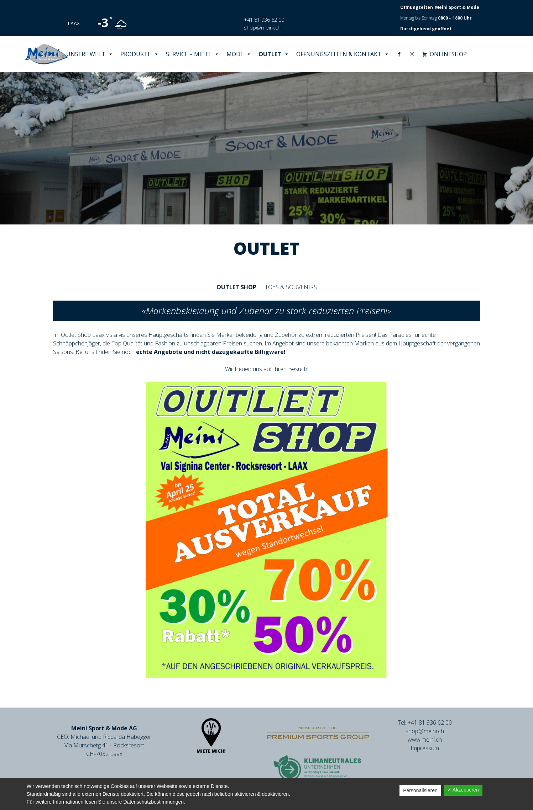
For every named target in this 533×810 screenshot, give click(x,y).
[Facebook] (399, 54)
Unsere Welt (89, 54)
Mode (238, 54)
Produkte (139, 54)
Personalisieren (420, 790)
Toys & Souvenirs (291, 287)
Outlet (273, 54)
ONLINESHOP (448, 54)
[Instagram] (412, 54)
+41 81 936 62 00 (264, 19)
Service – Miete (192, 54)
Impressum (425, 748)
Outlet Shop (236, 287)
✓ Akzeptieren (463, 790)
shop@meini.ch (262, 27)
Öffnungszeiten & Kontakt (342, 54)
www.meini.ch (425, 739)
